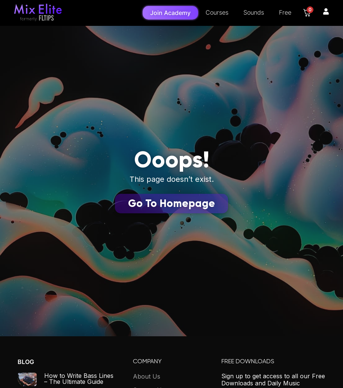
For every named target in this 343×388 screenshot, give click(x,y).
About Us (146, 376)
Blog (26, 362)
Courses (217, 12)
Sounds (253, 12)
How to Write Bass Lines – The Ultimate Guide (78, 378)
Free (285, 12)
